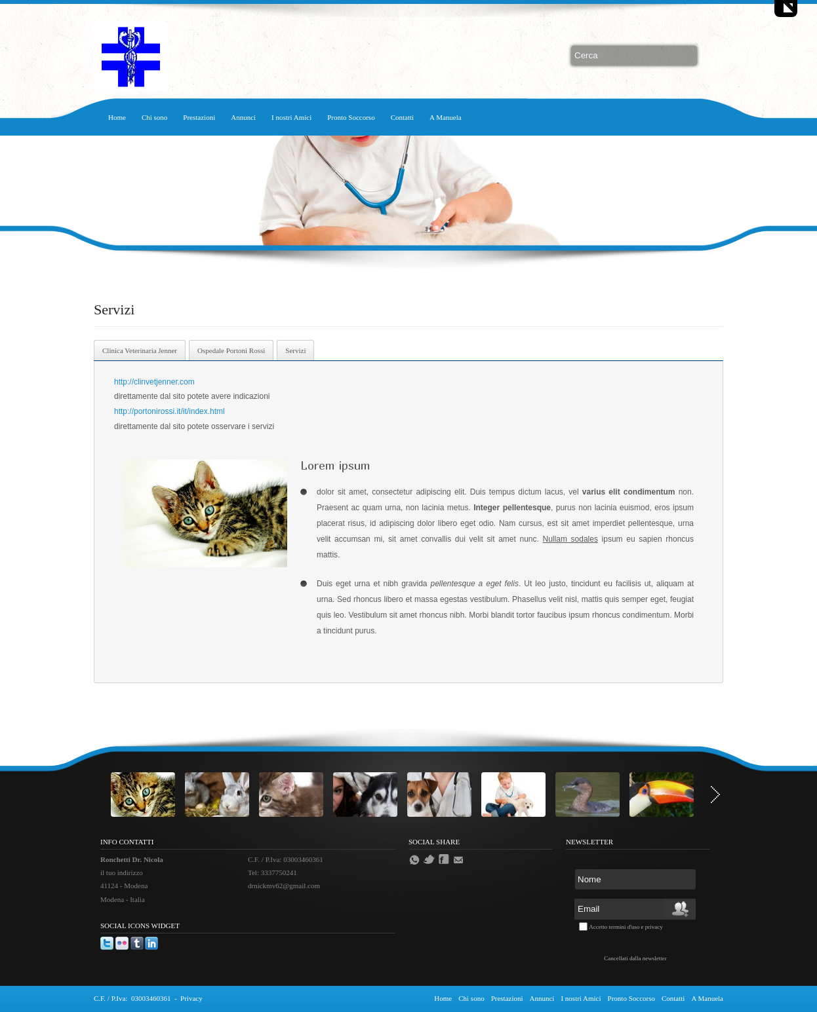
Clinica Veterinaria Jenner (139, 350)
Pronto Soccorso (350, 117)
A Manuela (445, 117)
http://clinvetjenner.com (155, 381)
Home (117, 117)
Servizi (295, 350)
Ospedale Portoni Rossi (231, 350)
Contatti (402, 117)
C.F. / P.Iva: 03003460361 (132, 998)
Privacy (191, 998)
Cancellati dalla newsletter (635, 958)
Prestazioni (199, 117)
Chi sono (154, 117)
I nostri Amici (291, 117)
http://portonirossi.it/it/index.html (169, 411)
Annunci (243, 117)
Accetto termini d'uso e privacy (626, 927)
